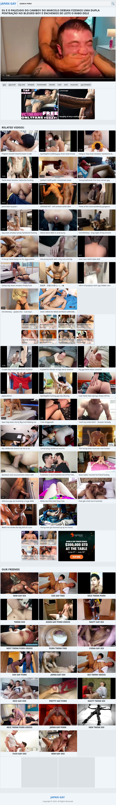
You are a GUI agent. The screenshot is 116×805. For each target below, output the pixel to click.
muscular (74, 84)
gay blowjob (86, 84)
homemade (41, 84)
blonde (52, 84)
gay (4, 84)
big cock (21, 84)
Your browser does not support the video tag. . (58, 49)
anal (66, 84)
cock (59, 84)
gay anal (12, 84)
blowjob (31, 84)
